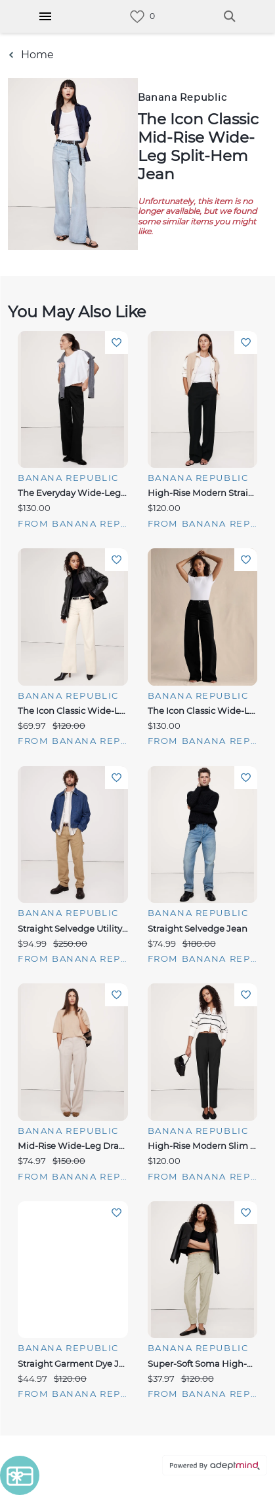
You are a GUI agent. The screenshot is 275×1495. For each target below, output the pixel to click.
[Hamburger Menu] (45, 16)
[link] (137, 17)
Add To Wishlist (116, 342)
